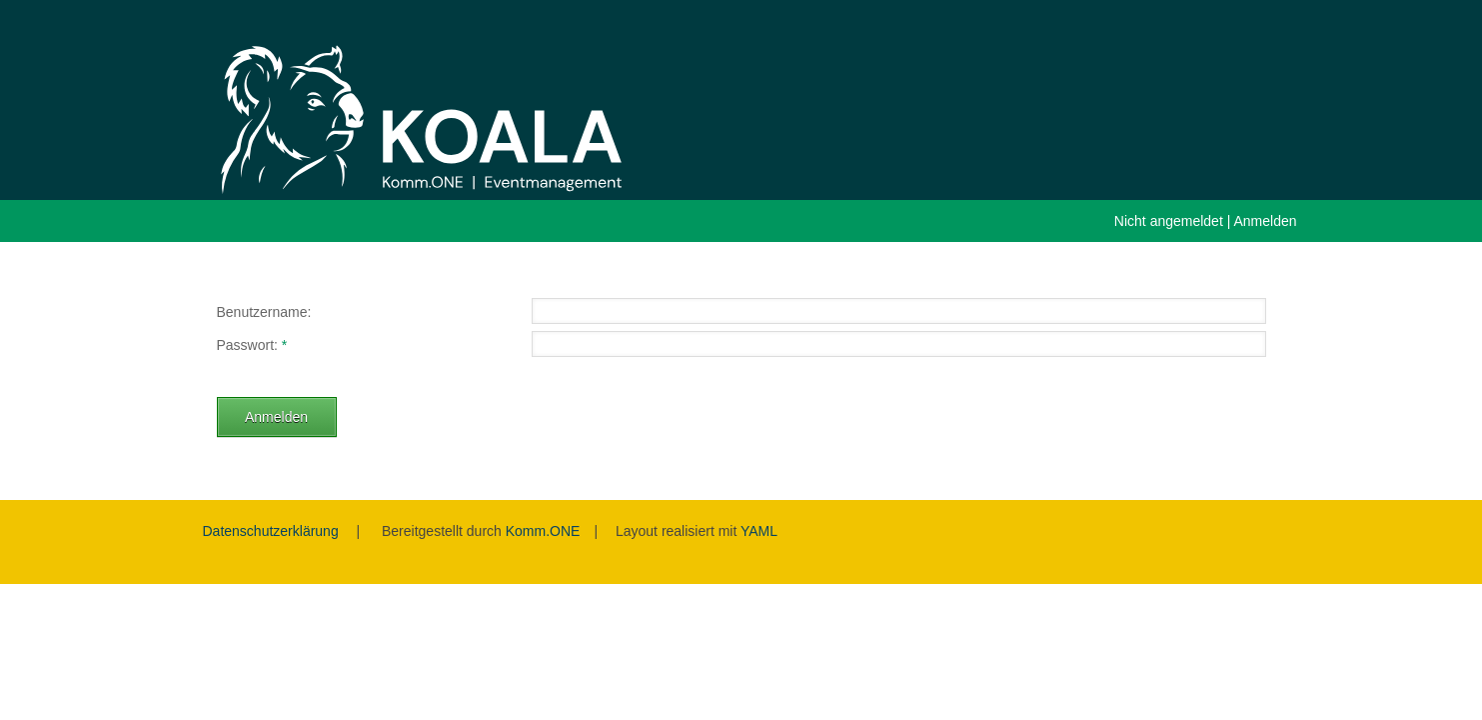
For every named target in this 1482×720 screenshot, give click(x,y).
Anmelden (1264, 221)
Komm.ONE (543, 531)
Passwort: (247, 345)
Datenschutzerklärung (271, 531)
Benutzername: (264, 312)
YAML (759, 531)
